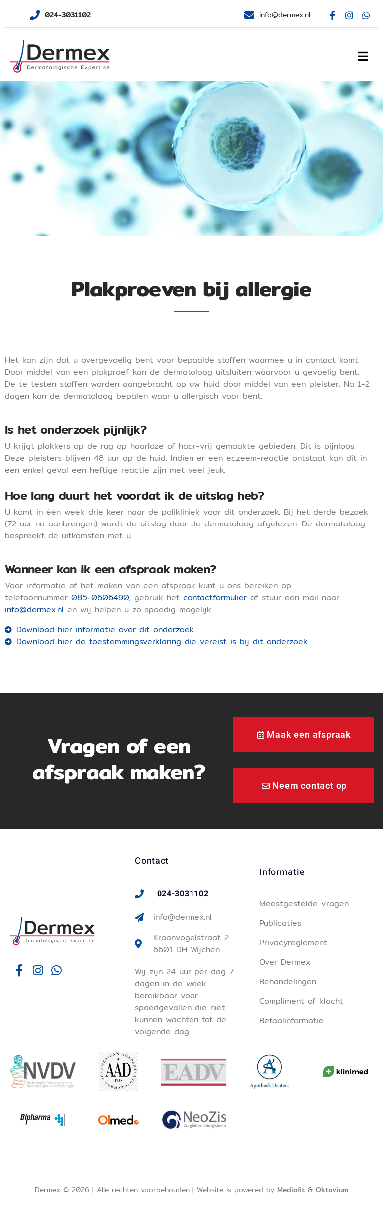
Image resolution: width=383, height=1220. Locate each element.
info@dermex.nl (34, 609)
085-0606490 (100, 597)
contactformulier (215, 597)
